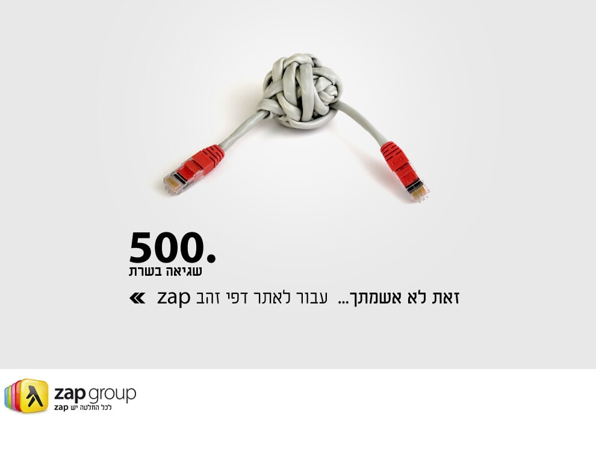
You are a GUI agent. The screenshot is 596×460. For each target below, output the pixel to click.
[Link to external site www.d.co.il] (204, 297)
